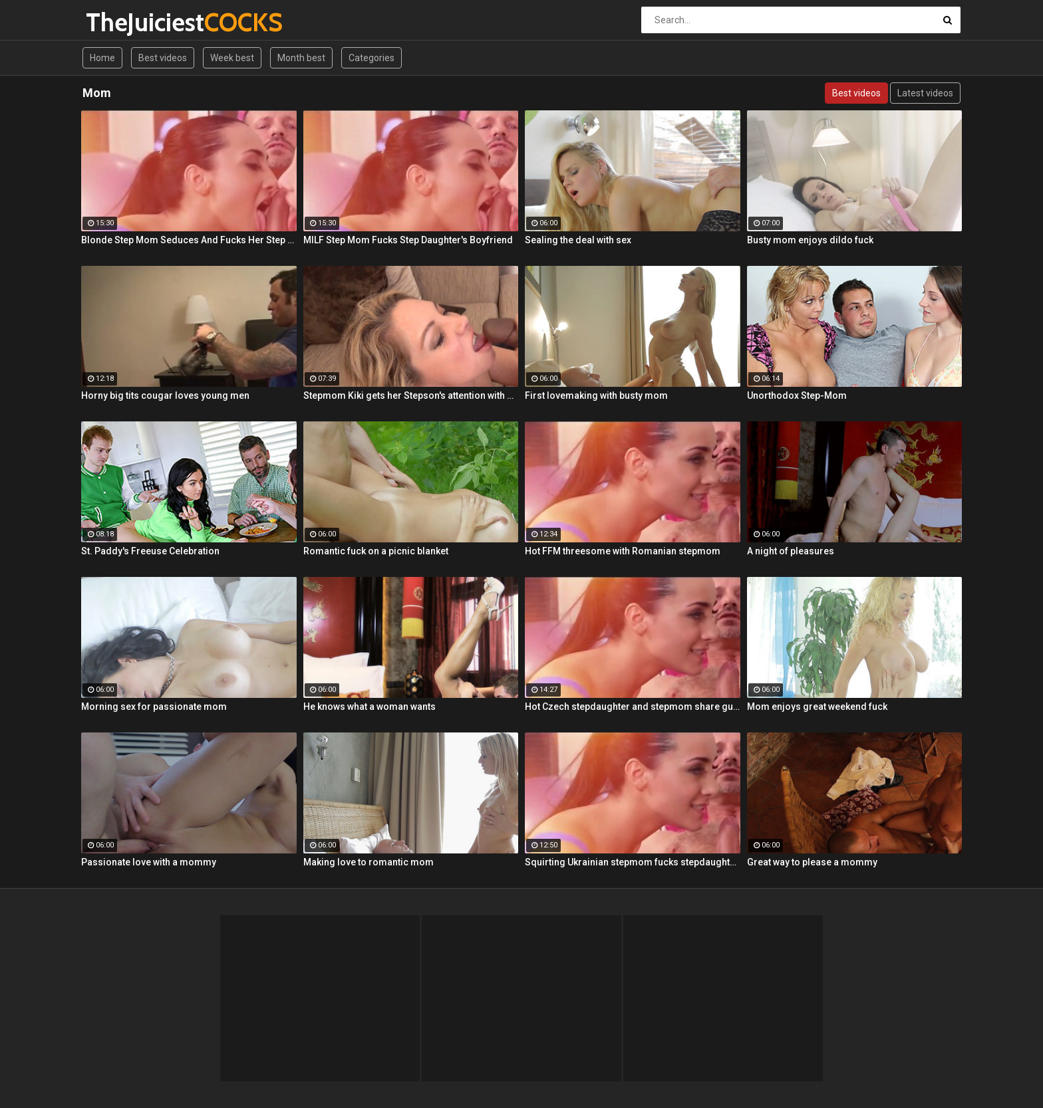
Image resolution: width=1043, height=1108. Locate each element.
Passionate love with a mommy (148, 862)
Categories (371, 58)
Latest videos (925, 93)
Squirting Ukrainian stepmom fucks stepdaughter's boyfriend (632, 862)
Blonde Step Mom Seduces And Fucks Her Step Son (189, 240)
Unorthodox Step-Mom (797, 395)
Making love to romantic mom (368, 862)
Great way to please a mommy (812, 862)
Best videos (162, 58)
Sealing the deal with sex (578, 240)
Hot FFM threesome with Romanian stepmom (622, 551)
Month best (301, 58)
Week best (232, 58)
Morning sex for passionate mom (154, 706)
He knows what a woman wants (369, 706)
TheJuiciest (121, 22)
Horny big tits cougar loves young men (165, 395)
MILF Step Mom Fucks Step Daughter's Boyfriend (408, 240)
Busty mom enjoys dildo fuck (810, 240)
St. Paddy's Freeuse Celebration (150, 551)
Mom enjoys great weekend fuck (817, 706)
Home (102, 58)
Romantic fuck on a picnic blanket (375, 551)
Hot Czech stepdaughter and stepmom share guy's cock (632, 706)
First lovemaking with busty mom (596, 395)
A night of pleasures (790, 551)
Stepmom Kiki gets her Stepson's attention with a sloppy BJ (411, 395)
